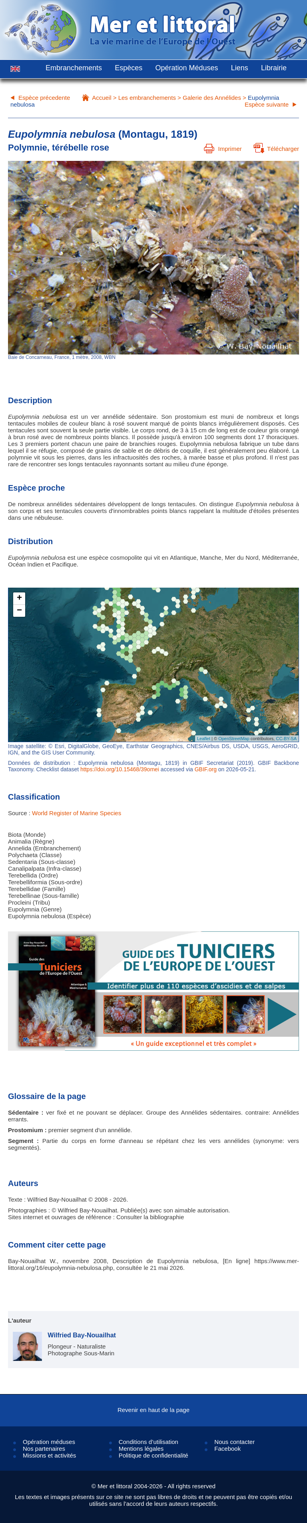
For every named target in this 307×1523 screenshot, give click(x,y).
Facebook (227, 1448)
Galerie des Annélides (212, 97)
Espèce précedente (44, 97)
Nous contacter (234, 1441)
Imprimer (223, 148)
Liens (239, 68)
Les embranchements (147, 97)
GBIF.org (206, 769)
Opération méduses (49, 1441)
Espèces (128, 68)
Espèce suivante (267, 104)
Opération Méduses (186, 68)
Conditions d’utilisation (148, 1441)
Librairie (274, 68)
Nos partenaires (44, 1448)
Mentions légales (141, 1448)
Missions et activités (49, 1455)
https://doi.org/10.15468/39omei (119, 769)
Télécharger (276, 148)
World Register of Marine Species (76, 813)
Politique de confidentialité (153, 1455)
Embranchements (74, 68)
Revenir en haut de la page (153, 1409)
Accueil (101, 97)
